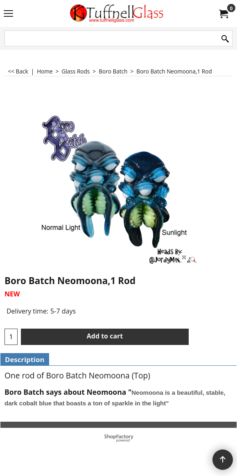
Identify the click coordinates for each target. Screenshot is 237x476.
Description (25, 359)
